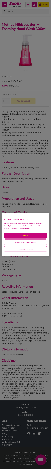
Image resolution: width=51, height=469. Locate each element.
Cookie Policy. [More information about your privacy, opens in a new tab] (27, 228)
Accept (25, 236)
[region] (25, 234)
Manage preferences (25, 249)
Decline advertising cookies (25, 242)
